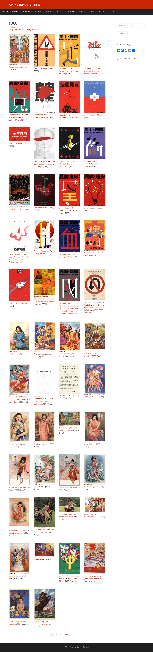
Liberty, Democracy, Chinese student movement (67, 164)
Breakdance (39, 559)
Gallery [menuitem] (15, 11)
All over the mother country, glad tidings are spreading (19, 399)
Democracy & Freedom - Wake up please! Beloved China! (19, 117)
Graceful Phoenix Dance (69, 487)
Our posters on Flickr (129, 59)
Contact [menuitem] (111, 11)
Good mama (39, 487)
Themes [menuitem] (26, 11)
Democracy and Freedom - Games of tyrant (68, 210)
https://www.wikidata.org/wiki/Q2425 (25, 30)
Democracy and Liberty (44, 68)
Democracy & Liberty (18, 303)
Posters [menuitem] (38, 11)
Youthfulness (89, 444)
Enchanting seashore (43, 354)
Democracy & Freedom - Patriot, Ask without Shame (94, 163)
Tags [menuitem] (58, 11)
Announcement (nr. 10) (69, 395)
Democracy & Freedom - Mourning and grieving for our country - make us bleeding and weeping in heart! (69, 308)
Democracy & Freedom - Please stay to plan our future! (69, 71)
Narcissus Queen (91, 487)
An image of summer (18, 444)
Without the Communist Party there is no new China (69, 578)
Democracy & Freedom (94, 208)
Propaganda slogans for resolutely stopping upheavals (44, 401)
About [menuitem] (101, 11)
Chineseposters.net (25, 4)
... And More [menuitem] (69, 11)
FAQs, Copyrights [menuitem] (86, 11)
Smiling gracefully (41, 444)
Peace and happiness (18, 67)
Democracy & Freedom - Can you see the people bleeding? (44, 164)
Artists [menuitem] (48, 11)
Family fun (88, 397)
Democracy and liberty (18, 143)
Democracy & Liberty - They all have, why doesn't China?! (93, 71)
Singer (11, 354)
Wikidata (14, 27)
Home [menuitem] (5, 11)
